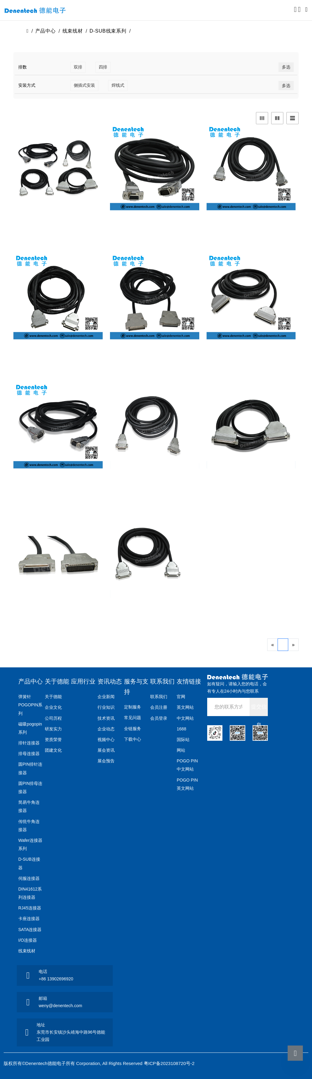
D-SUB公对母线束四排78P (58, 613)
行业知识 (106, 707)
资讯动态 (110, 681)
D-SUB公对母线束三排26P (250, 225)
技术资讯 (106, 718)
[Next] (293, 644)
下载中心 (132, 739)
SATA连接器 (30, 929)
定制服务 (132, 707)
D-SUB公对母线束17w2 (58, 225)
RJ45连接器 (29, 907)
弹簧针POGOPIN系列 (30, 704)
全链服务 (132, 728)
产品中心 (45, 30)
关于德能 (57, 681)
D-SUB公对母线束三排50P (154, 355)
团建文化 (53, 750)
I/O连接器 (27, 940)
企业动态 (106, 728)
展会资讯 (106, 750)
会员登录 (158, 718)
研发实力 (53, 728)
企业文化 (53, 707)
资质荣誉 (53, 739)
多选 (286, 67)
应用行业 (83, 681)
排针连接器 (29, 742)
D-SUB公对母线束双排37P (250, 484)
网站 (181, 750)
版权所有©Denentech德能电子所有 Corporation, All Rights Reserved (74, 1063)
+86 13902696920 (56, 978)
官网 (181, 696)
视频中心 (106, 739)
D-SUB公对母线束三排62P (250, 355)
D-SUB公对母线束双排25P (154, 613)
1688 (181, 728)
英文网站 (185, 707)
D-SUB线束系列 (108, 30)
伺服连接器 (29, 878)
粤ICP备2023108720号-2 (169, 1063)
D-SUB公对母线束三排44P (58, 355)
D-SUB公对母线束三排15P (154, 225)
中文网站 (185, 718)
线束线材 (72, 30)
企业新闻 (106, 696)
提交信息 (259, 710)
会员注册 (158, 707)
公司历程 (53, 718)
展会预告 (106, 760)
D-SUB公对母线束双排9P (58, 484)
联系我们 (162, 681)
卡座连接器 (29, 918)
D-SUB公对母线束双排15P (154, 484)
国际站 (183, 739)
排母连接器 (29, 753)
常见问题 (132, 717)
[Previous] (272, 644)
